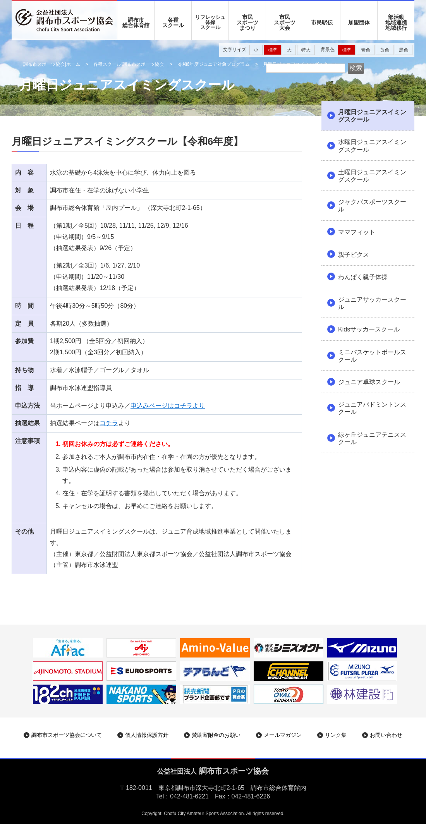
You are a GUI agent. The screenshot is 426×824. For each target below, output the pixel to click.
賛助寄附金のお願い (216, 735)
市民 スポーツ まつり (247, 22)
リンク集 (336, 735)
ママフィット (356, 232)
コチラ (109, 423)
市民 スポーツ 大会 (284, 22)
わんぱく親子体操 (363, 277)
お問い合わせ (386, 735)
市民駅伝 (322, 22)
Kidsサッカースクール (369, 329)
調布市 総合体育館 (135, 22)
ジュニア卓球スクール (369, 382)
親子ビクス (353, 254)
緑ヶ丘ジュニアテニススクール (372, 438)
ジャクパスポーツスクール (372, 206)
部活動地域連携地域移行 (396, 22)
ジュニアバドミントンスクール (372, 408)
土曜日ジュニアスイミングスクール (372, 176)
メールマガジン (283, 735)
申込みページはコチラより (168, 405)
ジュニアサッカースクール (372, 303)
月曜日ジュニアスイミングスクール (372, 116)
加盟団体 (359, 22)
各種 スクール (173, 22)
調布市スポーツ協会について (66, 735)
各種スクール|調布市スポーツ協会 (128, 64)
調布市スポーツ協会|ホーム (51, 64)
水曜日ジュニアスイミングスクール (372, 146)
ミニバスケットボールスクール (372, 356)
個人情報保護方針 (146, 735)
